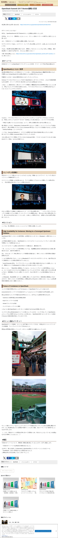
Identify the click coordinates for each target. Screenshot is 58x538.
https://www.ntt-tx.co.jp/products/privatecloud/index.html (35, 24)
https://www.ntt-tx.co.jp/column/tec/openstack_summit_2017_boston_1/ (35, 53)
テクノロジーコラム (7, 470)
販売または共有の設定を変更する (7, 536)
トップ (10, 4)
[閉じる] (56, 531)
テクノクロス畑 (47, 4)
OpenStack (17, 14)
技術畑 (35, 4)
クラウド (37, 14)
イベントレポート (27, 14)
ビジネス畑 (23, 4)
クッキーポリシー (5, 535)
